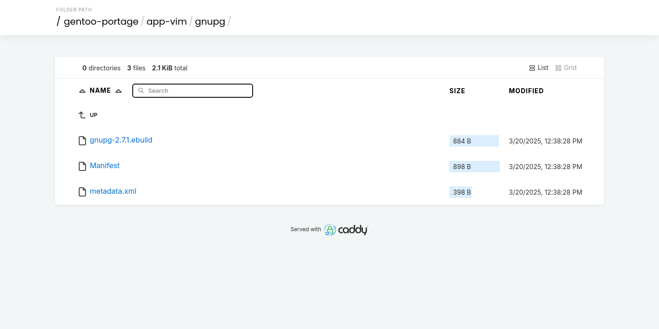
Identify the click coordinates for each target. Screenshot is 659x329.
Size (457, 91)
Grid (566, 68)
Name (108, 90)
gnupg (210, 21)
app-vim (166, 21)
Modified (526, 91)
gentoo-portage (101, 21)
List (538, 68)
